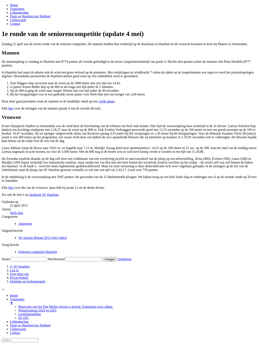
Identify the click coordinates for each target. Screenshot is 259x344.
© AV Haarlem (20, 266)
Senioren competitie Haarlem (37, 252)
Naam (6, 259)
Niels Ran (16, 213)
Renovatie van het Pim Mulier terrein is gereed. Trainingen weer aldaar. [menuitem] (65, 306)
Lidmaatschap (19, 12)
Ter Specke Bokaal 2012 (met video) (42, 237)
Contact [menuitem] (15, 332)
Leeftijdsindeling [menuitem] (29, 314)
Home (14, 5)
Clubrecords (18, 20)
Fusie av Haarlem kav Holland (30, 16)
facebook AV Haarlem (44, 194)
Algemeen (25, 223)
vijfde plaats (106, 101)
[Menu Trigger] (3, 289)
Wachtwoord (56, 259)
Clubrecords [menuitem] (18, 329)
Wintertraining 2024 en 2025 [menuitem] (37, 310)
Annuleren (125, 259)
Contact (15, 23)
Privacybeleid (19, 277)
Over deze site (19, 274)
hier (10, 108)
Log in (14, 270)
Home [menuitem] (14, 295)
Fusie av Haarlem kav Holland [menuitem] (30, 325)
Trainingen (17, 9)
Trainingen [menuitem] (133, 301)
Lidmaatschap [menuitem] (19, 321)
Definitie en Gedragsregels (27, 281)
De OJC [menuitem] (23, 318)
